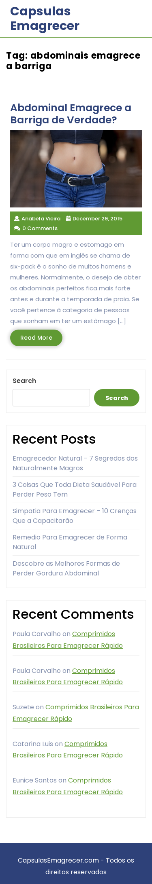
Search (24, 380)
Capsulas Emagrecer (44, 18)
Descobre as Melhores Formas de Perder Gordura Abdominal (66, 568)
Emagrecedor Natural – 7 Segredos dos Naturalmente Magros (75, 463)
